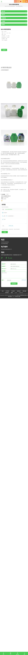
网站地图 (24, 291)
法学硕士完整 (17, 296)
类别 (9, 6)
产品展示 (13, 291)
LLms (13, 296)
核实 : (3, 280)
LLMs (16, 292)
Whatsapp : (4, 268)
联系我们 (14, 283)
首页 (6, 6)
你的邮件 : (4, 266)
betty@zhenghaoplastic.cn (6, 249)
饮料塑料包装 (12, 6)
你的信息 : (4, 270)
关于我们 (7, 291)
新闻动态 (19, 291)
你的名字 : (4, 263)
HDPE (7, 194)
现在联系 (4, 49)
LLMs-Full (21, 292)
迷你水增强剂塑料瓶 (8, 209)
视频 (12, 292)
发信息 (5, 232)
